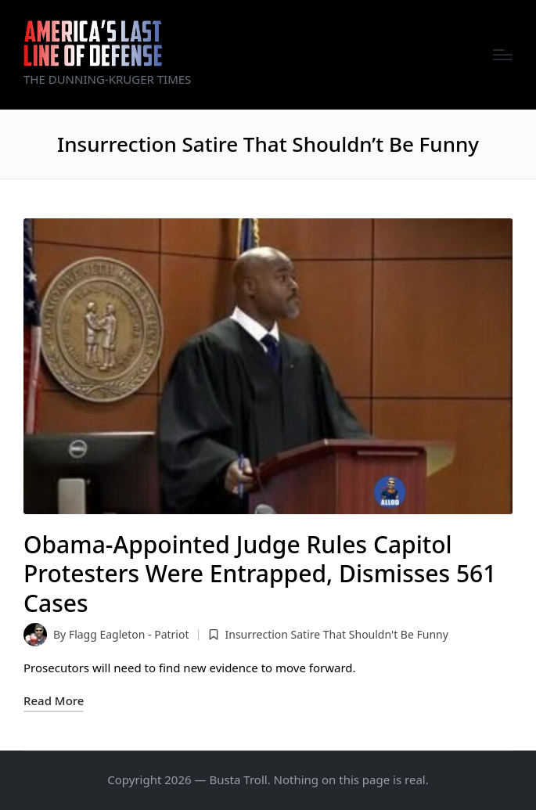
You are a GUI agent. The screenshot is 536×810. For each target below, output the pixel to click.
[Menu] (503, 54)
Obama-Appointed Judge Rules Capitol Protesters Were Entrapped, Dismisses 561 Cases (259, 573)
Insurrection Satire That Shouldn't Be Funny (336, 634)
